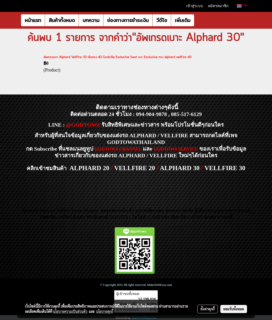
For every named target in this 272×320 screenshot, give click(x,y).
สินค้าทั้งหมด (62, 20)
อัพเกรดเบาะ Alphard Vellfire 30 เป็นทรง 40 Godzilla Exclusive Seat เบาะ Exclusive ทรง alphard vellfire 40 (117, 57)
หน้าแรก (33, 20)
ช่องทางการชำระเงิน (128, 20)
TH (242, 5)
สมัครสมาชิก (218, 6)
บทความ (91, 20)
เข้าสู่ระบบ (194, 6)
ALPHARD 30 (180, 168)
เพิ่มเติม (182, 20)
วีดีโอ (161, 20)
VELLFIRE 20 (134, 168)
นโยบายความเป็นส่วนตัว (70, 311)
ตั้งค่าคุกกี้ (208, 309)
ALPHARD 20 (89, 168)
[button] (199, 20)
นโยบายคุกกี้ (104, 311)
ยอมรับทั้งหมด (233, 309)
